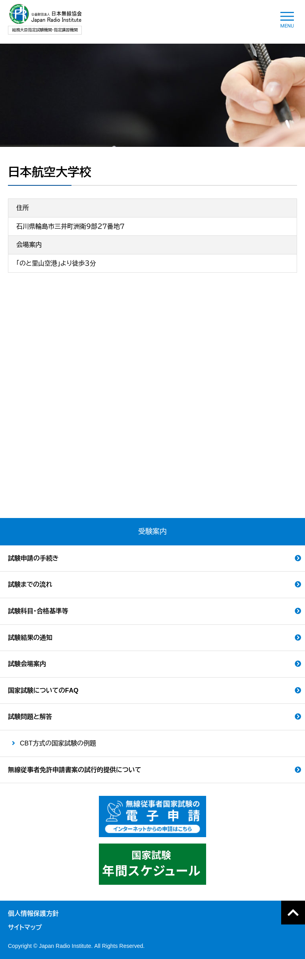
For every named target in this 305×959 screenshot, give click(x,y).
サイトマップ (25, 927)
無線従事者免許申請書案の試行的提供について (74, 769)
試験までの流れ (30, 584)
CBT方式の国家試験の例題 (58, 743)
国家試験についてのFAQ (43, 690)
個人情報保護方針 (33, 913)
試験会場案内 (27, 664)
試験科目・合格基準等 (38, 611)
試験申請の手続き (33, 558)
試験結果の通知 (30, 637)
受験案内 (152, 531)
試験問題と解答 (30, 716)
